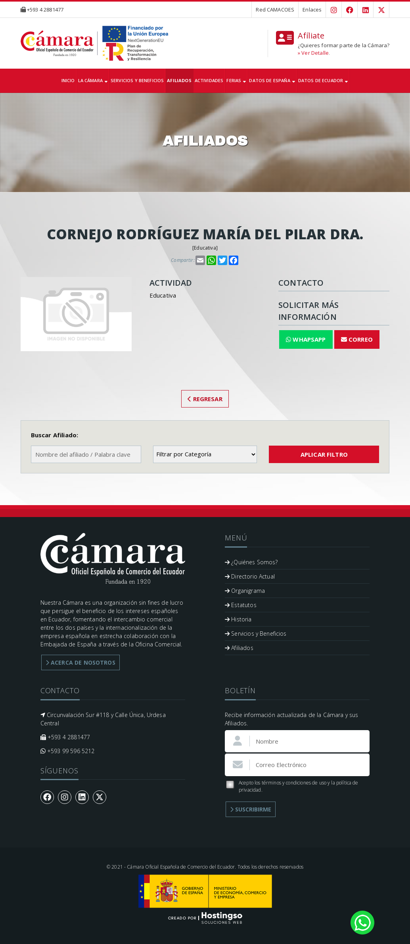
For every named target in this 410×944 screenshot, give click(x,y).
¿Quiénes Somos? (251, 562)
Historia (238, 619)
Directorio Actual (250, 576)
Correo (357, 339)
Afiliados (179, 80)
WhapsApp (306, 339)
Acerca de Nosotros (80, 662)
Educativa (205, 247)
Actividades (209, 80)
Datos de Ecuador (323, 80)
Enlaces (312, 9)
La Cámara (93, 80)
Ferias (236, 80)
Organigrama (245, 590)
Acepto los (291, 786)
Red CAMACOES (275, 9)
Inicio (68, 80)
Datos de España (272, 80)
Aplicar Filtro (324, 454)
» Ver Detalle (313, 52)
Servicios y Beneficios (137, 80)
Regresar (205, 399)
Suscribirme (250, 809)
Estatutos (241, 605)
